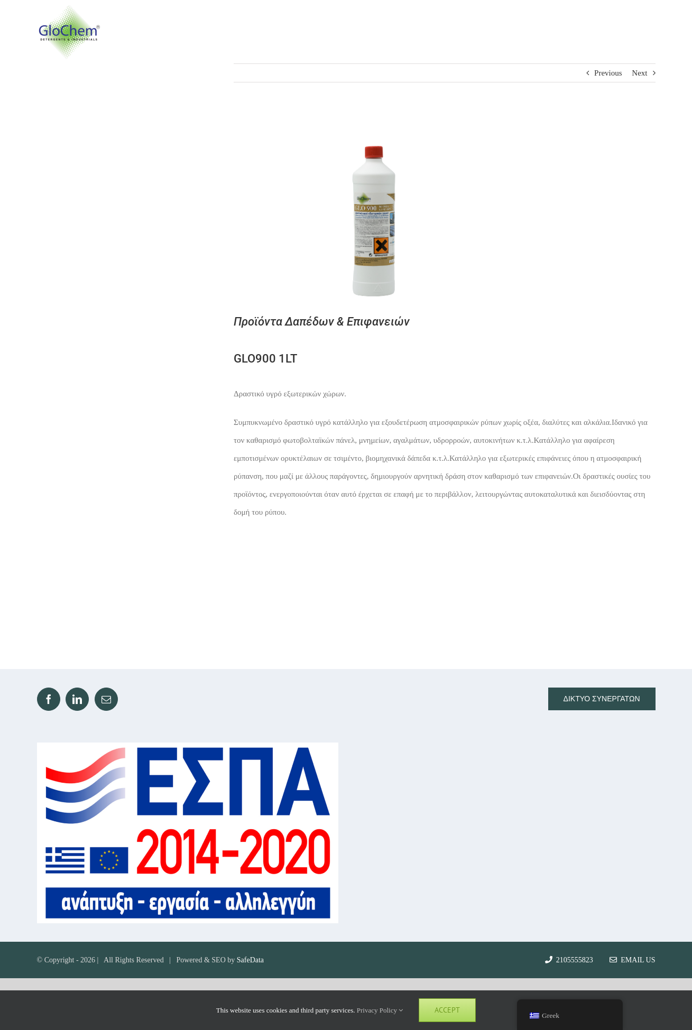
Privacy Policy (380, 1010)
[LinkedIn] (77, 699)
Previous (608, 73)
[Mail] (106, 699)
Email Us (632, 960)
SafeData (250, 960)
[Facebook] (48, 699)
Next (639, 73)
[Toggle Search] (605, 31)
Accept (447, 1010)
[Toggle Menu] (646, 32)
